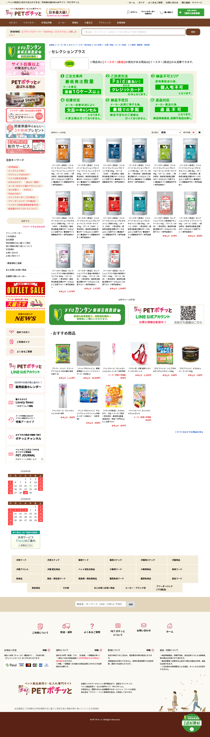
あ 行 (71, 44)
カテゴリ (13, 22)
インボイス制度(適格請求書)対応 (23, 204)
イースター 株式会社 (83, 44)
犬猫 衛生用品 (53, 569)
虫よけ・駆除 (32, 182)
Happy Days (14, 193)
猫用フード (83, 559)
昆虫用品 (36, 587)
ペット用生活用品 (86, 569)
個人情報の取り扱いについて (75, 708)
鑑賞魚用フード (117, 578)
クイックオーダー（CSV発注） (22, 197)
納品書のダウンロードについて (22, 208)
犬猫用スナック (148, 559)
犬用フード (21, 559)
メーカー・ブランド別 (135, 587)
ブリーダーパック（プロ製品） (22, 201)
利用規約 (95, 708)
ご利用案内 (29, 708)
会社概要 (18, 708)
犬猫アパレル (22, 569)
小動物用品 (146, 569)
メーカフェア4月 (16, 170)
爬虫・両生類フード (56, 578)
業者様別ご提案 (14, 263)
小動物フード (116, 569)
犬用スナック (53, 559)
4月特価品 (13, 166)
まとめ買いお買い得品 (16, 269)
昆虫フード (177, 578)
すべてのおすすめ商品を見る (190, 431)
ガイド (141, 2)
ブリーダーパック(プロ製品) (164, 588)
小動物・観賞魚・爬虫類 (139, 44)
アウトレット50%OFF (18, 174)
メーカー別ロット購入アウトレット (24, 185)
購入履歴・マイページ (191, 2)
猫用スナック (116, 559)
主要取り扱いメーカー (16, 276)
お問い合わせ (171, 2)
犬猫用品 (176, 559)
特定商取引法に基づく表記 (48, 708)
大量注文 (88, 22)
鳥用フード (177, 569)
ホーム (131, 2)
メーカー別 (61, 44)
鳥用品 (19, 578)
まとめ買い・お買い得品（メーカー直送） (110, 44)
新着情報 (121, 22)
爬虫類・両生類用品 (87, 578)
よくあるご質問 (154, 2)
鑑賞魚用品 (146, 578)
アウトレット (105, 22)
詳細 (46, 650)
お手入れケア (14, 182)
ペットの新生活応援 (17, 178)
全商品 (51, 44)
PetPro (27, 189)
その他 (66, 587)
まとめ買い (13, 189)
